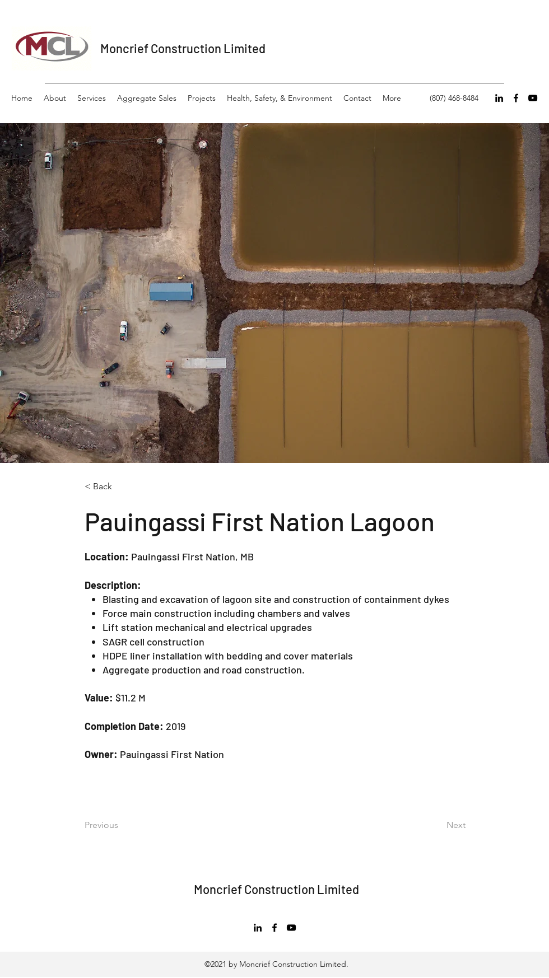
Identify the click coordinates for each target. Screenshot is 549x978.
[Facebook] (516, 98)
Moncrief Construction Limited (183, 48)
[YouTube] (532, 98)
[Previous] (130, 825)
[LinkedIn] (499, 98)
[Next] (428, 825)
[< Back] (122, 487)
